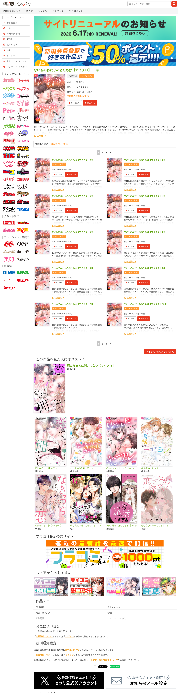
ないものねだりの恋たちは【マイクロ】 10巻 (145, 304)
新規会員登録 (12, 23)
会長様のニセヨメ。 (150, 468)
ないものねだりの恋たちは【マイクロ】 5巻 (72, 232)
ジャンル (42, 11)
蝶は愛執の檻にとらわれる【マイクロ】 (87, 525)
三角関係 (40, 618)
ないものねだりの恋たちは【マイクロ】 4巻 (145, 196)
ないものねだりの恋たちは (83, 468)
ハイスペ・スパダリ (117, 618)
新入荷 (29, 11)
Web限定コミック (11, 11)
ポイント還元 (87, 76)
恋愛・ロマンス (43, 612)
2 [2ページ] (102, 152)
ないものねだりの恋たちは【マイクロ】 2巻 (145, 160)
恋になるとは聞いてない (46, 468)
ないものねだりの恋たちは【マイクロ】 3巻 (72, 196)
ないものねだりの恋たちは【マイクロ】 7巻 (72, 268)
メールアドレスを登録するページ (102, 660)
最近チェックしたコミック (17, 61)
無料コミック (76, 11)
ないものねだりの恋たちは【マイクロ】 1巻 (72, 160)
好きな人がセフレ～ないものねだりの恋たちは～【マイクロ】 (122, 468)
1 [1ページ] (98, 152)
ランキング (58, 11)
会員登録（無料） (44, 636)
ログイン (69, 636)
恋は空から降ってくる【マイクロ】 (158, 525)
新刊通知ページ (72, 649)
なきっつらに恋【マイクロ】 (48, 525)
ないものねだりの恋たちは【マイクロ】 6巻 (145, 232)
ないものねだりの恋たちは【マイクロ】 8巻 (145, 268)
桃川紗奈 (80, 82)
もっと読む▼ (40, 136)
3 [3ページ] (106, 152)
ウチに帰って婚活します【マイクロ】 (122, 525)
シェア (93, 666)
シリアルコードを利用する (17, 67)
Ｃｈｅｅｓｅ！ (83, 87)
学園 (110, 612)
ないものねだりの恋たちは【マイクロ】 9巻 (72, 304)
